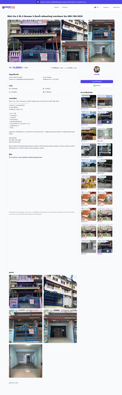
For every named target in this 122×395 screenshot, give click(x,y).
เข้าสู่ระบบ (106, 7)
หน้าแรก (56, 7)
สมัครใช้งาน (116, 7)
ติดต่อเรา (65, 7)
